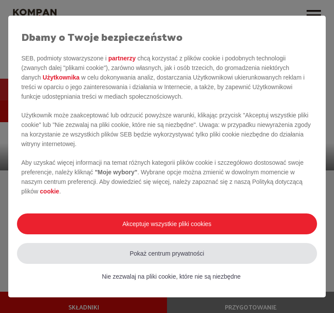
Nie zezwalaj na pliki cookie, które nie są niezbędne (171, 276)
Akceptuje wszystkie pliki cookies (166, 223)
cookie (49, 191)
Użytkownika (61, 77)
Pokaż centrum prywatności (167, 253)
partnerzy (122, 58)
